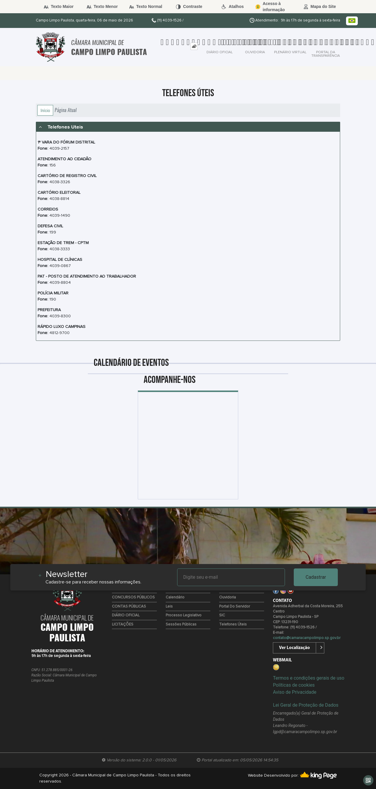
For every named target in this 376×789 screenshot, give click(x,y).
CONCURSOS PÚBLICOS (133, 597)
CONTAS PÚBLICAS (129, 606)
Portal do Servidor (234, 606)
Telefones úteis (233, 624)
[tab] (194, 46)
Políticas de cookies (294, 685)
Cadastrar (316, 577)
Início (45, 110)
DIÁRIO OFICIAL (126, 615)
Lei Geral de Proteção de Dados (305, 705)
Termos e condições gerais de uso (308, 678)
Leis (169, 606)
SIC (222, 615)
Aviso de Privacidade (294, 692)
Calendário (175, 597)
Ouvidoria (227, 597)
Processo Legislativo (184, 615)
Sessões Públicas (181, 624)
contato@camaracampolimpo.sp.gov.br (306, 638)
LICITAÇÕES (122, 624)
